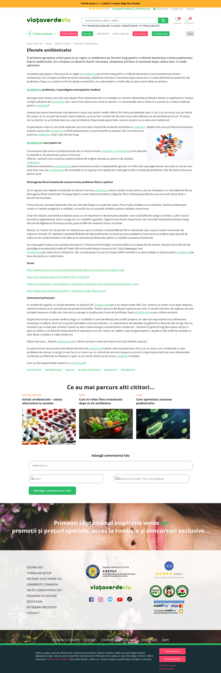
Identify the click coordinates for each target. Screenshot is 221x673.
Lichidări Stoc (160, 33)
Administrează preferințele (167, 667)
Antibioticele (35, 143)
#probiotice (128, 369)
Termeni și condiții (66, 641)
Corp (139, 395)
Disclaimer (149, 641)
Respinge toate (172, 659)
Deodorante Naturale (99, 25)
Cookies (90, 641)
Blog (190, 33)
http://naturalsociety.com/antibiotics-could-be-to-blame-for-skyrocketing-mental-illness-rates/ (83, 284)
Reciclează (34, 603)
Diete (82, 395)
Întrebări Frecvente (42, 608)
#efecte (70, 369)
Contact (190, 8)
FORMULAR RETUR (39, 574)
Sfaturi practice (32, 395)
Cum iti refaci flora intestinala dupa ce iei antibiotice (100, 401)
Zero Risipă (140, 33)
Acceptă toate (172, 651)
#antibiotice (34, 369)
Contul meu (160, 8)
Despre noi (177, 8)
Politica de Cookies (57, 659)
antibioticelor (63, 166)
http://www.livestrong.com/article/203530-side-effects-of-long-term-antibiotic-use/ (76, 270)
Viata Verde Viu (35, 43)
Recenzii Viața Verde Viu (44, 580)
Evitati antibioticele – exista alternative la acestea (42, 401)
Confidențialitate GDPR (119, 641)
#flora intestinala (89, 369)
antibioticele (57, 170)
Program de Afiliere (42, 597)
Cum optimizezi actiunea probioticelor (154, 401)
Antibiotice (34, 89)
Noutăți (87, 33)
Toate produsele (41, 34)
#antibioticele (53, 369)
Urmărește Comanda (42, 586)
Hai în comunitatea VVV (44, 591)
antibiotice (90, 74)
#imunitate (110, 369)
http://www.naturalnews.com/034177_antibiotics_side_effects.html (66, 291)
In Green (115, 25)
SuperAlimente (129, 25)
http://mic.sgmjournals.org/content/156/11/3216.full (58, 277)
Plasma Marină (151, 25)
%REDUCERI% (69, 33)
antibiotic (122, 356)
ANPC (165, 641)
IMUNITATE (103, 33)
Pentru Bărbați (121, 33)
